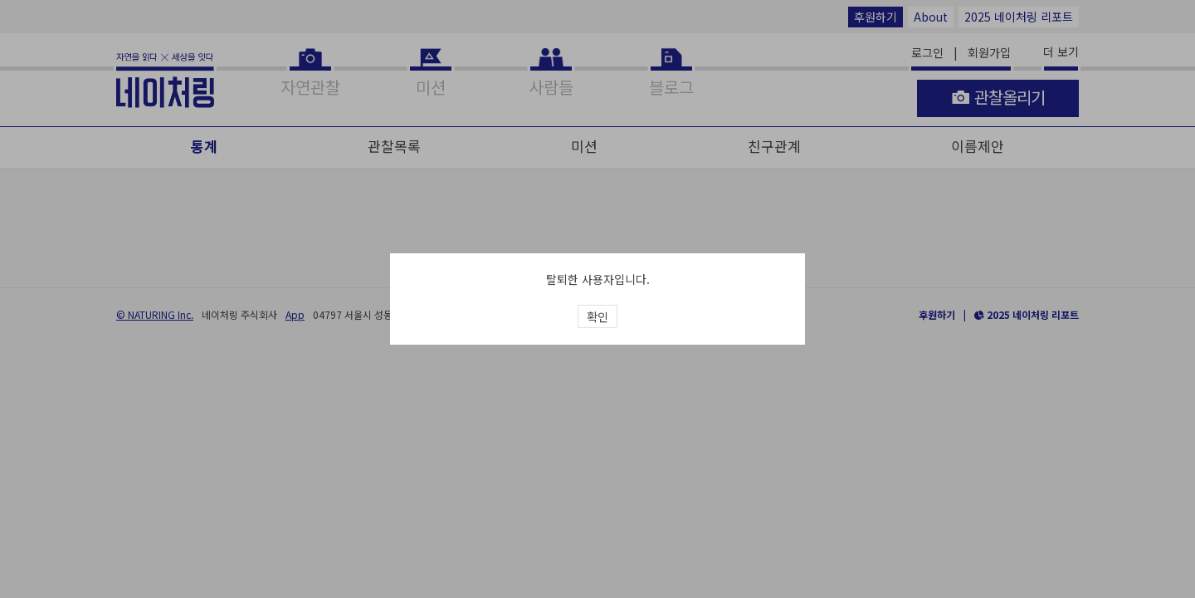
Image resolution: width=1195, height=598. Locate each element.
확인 (597, 316)
